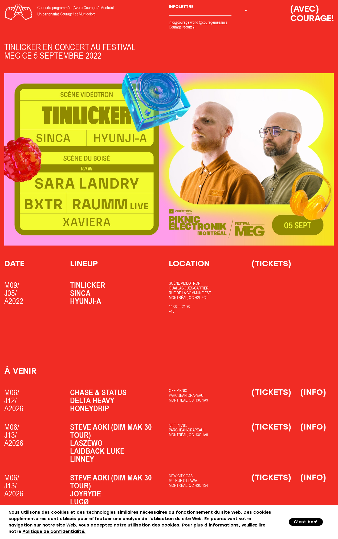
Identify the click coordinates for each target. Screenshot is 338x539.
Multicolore (87, 13)
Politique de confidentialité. (53, 531)
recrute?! (188, 27)
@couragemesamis (213, 22)
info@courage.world (183, 22)
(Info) (313, 392)
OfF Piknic (178, 390)
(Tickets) (271, 263)
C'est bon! (305, 521)
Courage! (67, 13)
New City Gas (181, 475)
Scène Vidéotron (185, 283)
